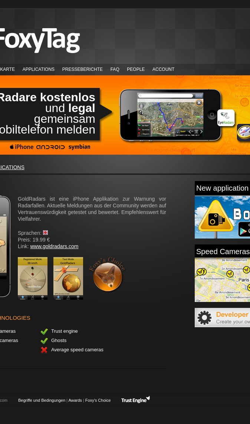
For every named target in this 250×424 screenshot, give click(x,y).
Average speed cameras (71, 350)
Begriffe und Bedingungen (41, 400)
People (136, 69)
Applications (39, 69)
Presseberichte (82, 69)
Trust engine (59, 331)
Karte (7, 69)
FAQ (115, 69)
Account (163, 69)
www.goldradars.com (54, 246)
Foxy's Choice (98, 400)
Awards (75, 400)
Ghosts (53, 341)
